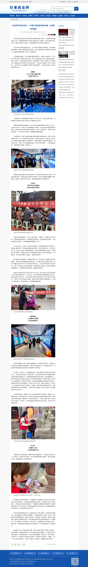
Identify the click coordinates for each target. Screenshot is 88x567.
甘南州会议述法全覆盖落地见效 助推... (67, 76)
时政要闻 (61, 26)
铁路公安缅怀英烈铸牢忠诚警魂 (65, 67)
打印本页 (49, 544)
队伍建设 (60, 15)
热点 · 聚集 (62, 70)
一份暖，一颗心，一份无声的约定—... (67, 94)
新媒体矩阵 (75, 1)
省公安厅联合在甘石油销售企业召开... (67, 97)
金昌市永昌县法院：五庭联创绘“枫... (66, 92)
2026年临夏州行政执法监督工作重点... (67, 79)
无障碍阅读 (63, 1)
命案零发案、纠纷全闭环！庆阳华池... (67, 81)
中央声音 (24, 15)
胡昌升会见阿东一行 (63, 42)
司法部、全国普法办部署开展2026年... (67, 64)
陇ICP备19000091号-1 (14, 563)
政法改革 (48, 15)
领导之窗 (18, 15)
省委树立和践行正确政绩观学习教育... (67, 37)
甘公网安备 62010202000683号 (26, 563)
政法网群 (72, 15)
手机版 (69, 1)
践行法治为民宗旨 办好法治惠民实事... (67, 84)
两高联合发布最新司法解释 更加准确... (67, 62)
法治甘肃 (42, 15)
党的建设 (54, 15)
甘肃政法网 (19, 8)
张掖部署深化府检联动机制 (64, 89)
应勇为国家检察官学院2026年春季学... (67, 59)
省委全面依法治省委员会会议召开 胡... (67, 45)
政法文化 (66, 15)
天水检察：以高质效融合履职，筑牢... (67, 87)
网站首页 (12, 15)
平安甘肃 (36, 15)
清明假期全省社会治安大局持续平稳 (66, 74)
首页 (12, 19)
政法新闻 (30, 15)
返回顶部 (53, 544)
